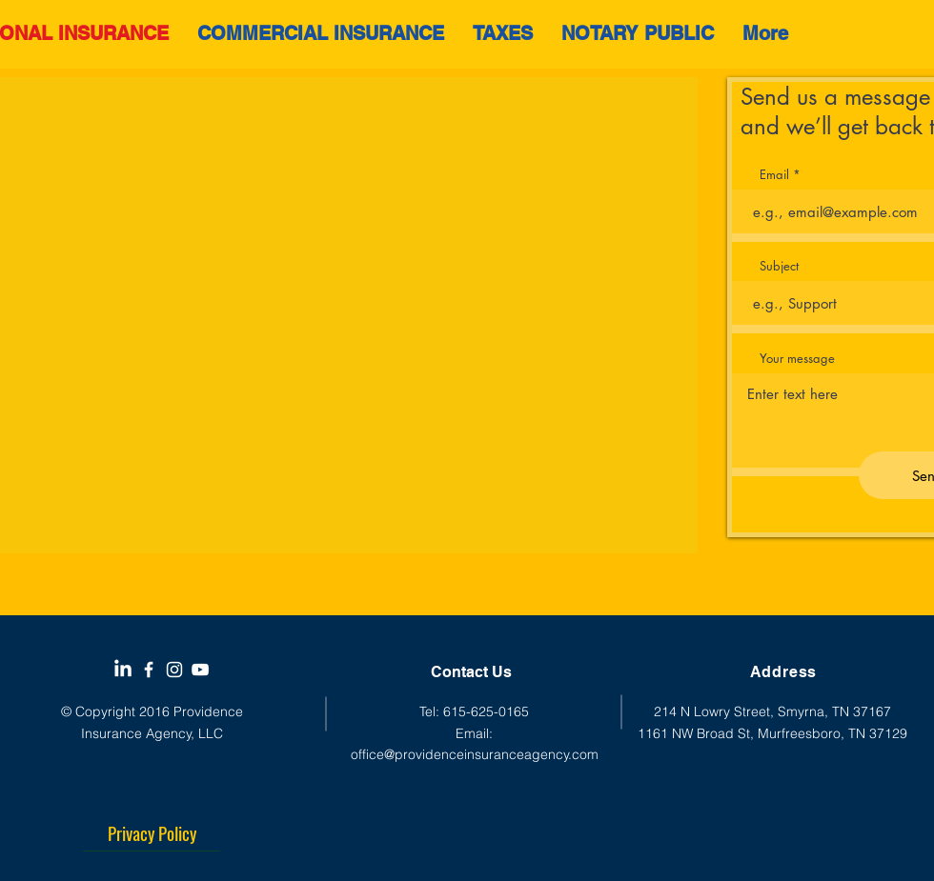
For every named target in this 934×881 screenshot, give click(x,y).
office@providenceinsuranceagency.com (475, 754)
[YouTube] (200, 669)
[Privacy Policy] (151, 832)
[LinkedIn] (122, 669)
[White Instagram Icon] (174, 669)
